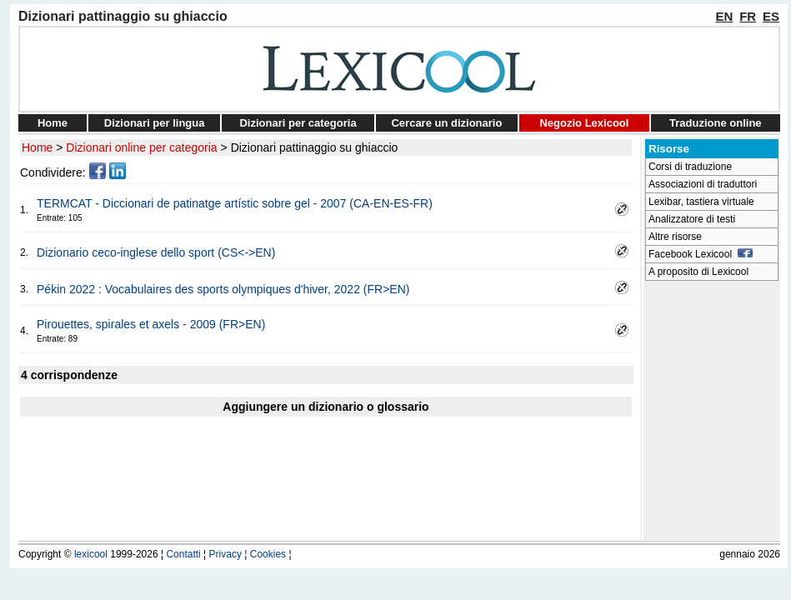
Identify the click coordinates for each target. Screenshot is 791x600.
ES (771, 16)
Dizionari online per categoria (141, 147)
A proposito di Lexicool (698, 272)
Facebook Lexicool (700, 254)
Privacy (225, 554)
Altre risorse (675, 236)
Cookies (268, 554)
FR (747, 16)
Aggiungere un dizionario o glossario (325, 406)
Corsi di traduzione (690, 166)
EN (724, 16)
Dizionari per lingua (154, 123)
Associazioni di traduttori (702, 184)
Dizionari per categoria (297, 123)
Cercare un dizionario (446, 123)
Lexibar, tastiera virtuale (701, 202)
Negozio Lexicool (583, 123)
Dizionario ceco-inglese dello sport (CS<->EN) (156, 252)
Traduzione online (715, 123)
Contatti (183, 554)
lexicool (91, 554)
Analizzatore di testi (691, 219)
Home (53, 123)
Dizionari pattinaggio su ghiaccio (314, 147)
